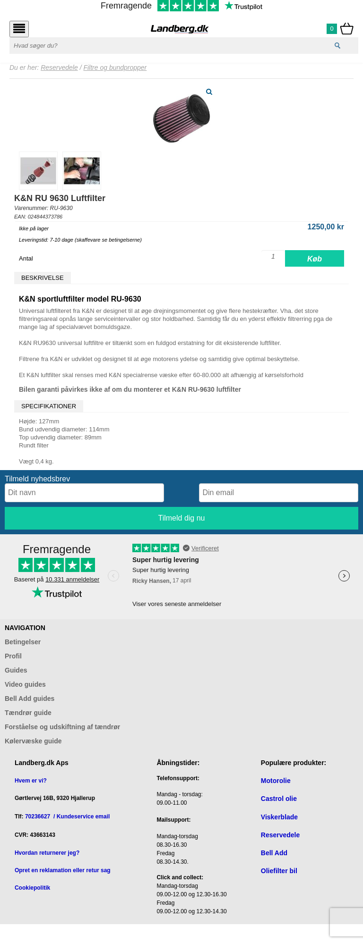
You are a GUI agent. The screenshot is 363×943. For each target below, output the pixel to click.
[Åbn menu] (19, 29)
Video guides (25, 684)
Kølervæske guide (33, 741)
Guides (16, 670)
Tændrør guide (28, 712)
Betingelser (23, 642)
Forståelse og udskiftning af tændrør (62, 727)
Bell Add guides (29, 698)
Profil (13, 656)
